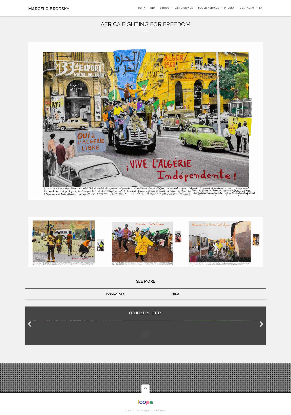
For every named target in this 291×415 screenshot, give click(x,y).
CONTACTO (247, 8)
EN (261, 8)
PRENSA (229, 8)
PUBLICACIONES (208, 8)
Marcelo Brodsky (49, 8)
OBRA (141, 8)
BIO (152, 8)
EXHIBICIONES (184, 8)
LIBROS (165, 8)
